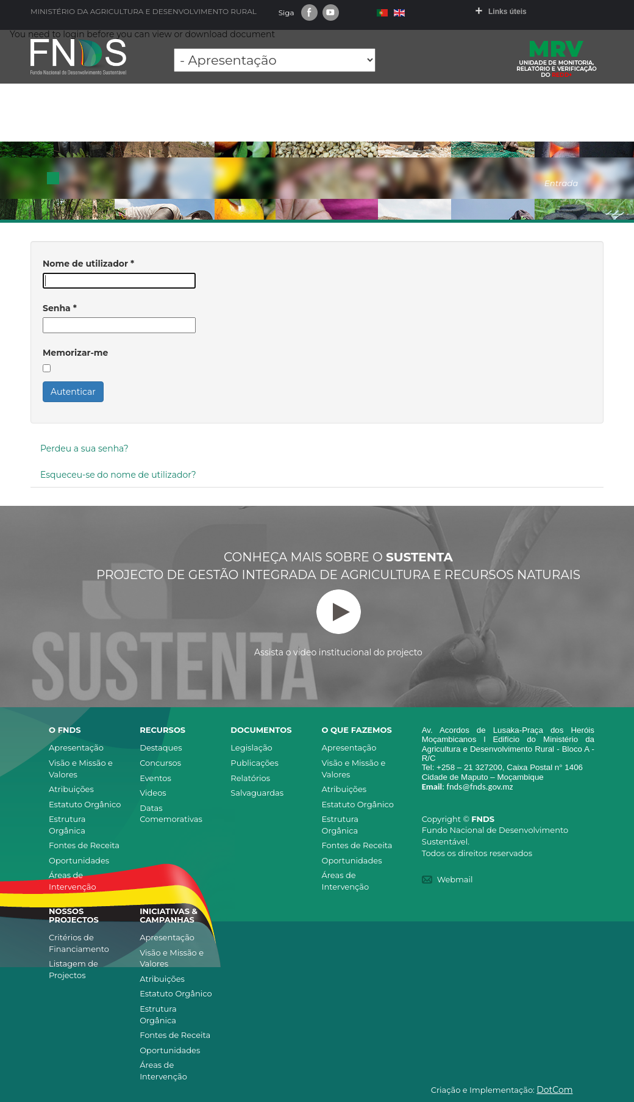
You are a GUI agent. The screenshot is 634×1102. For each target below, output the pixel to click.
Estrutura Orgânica (67, 824)
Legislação (251, 747)
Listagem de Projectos (73, 969)
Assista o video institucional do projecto (338, 623)
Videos (153, 793)
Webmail (455, 879)
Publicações (254, 763)
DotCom (554, 1089)
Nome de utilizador (88, 263)
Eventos (155, 778)
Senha (60, 308)
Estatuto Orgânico (85, 804)
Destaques (161, 747)
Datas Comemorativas (171, 813)
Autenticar (73, 391)
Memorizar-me (75, 352)
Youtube (330, 12)
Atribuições (71, 789)
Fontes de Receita (84, 845)
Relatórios (250, 778)
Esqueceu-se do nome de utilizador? (118, 474)
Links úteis (507, 11)
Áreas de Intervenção (72, 880)
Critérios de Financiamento (79, 943)
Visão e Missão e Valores (81, 768)
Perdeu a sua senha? (84, 448)
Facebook (309, 12)
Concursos (160, 763)
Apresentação (76, 747)
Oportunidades (79, 860)
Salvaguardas (256, 793)
